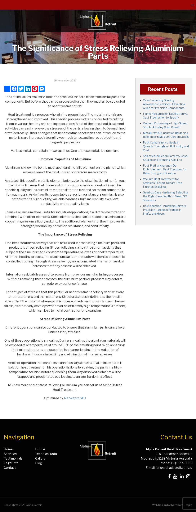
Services (10, 454)
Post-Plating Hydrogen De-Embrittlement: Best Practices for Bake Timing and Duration (164, 169)
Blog (38, 463)
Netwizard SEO (75, 398)
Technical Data (46, 454)
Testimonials (13, 458)
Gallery (40, 458)
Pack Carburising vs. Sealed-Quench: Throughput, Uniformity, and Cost (166, 146)
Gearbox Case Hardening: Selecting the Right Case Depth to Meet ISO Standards (165, 196)
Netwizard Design (181, 504)
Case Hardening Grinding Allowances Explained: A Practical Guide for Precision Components (164, 104)
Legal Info (11, 463)
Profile (40, 449)
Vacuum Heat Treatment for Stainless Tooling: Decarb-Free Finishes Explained (162, 182)
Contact (10, 468)
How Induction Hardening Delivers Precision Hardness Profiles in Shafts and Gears (164, 209)
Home (8, 449)
